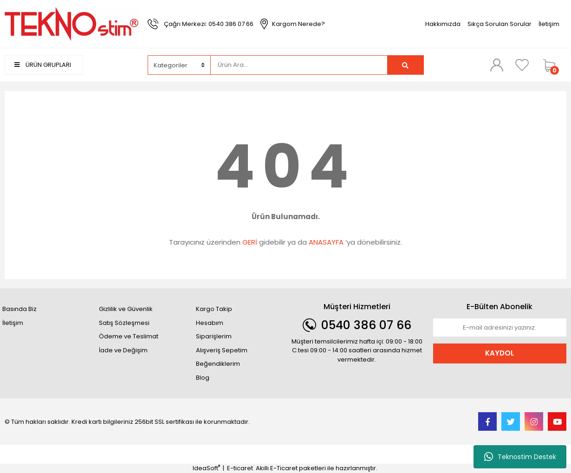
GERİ (249, 242)
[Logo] (71, 23)
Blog (202, 377)
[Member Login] (496, 64)
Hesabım (209, 322)
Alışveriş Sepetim (221, 350)
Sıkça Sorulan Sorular (499, 23)
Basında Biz (19, 309)
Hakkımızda (443, 23)
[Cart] (552, 65)
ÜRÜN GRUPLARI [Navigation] (42, 64)
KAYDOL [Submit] (499, 353)
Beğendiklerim (218, 363)
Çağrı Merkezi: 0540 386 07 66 (208, 23)
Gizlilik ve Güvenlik (126, 309)
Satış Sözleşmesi (124, 322)
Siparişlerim (214, 336)
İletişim (549, 23)
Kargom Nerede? (298, 23)
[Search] (299, 65)
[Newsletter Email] (500, 327)
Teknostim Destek (520, 457)
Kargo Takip (214, 309)
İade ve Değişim (123, 350)
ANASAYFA (326, 242)
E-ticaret (240, 468)
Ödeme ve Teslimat (128, 336)
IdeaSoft (206, 468)
